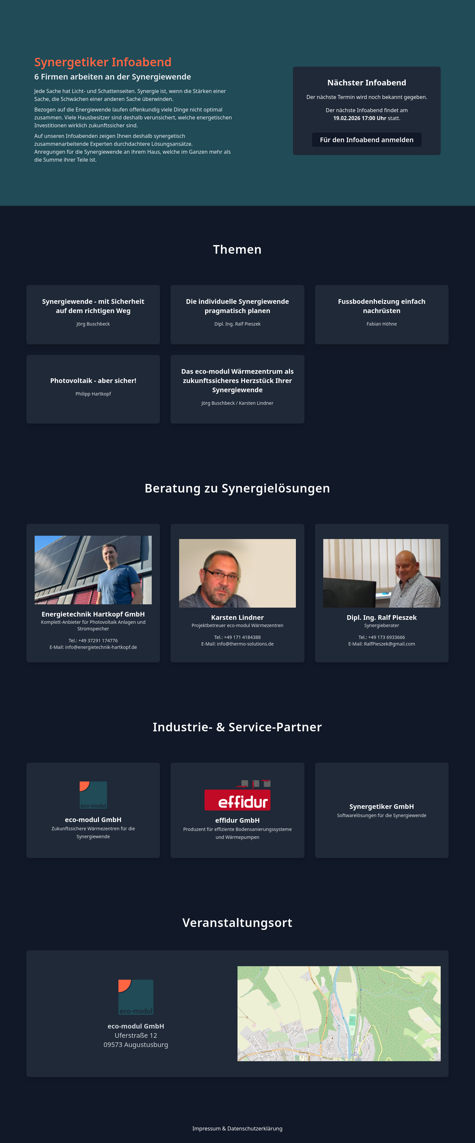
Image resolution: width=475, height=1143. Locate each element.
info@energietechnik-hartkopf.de (101, 647)
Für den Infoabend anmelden (367, 139)
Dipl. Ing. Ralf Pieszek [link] (382, 617)
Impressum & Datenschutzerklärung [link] (237, 1128)
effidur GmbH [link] (237, 820)
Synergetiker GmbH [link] (381, 806)
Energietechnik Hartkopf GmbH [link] (93, 614)
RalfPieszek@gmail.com (389, 644)
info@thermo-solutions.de (245, 644)
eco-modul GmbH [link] (93, 819)
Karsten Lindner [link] (237, 617)
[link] (93, 795)
